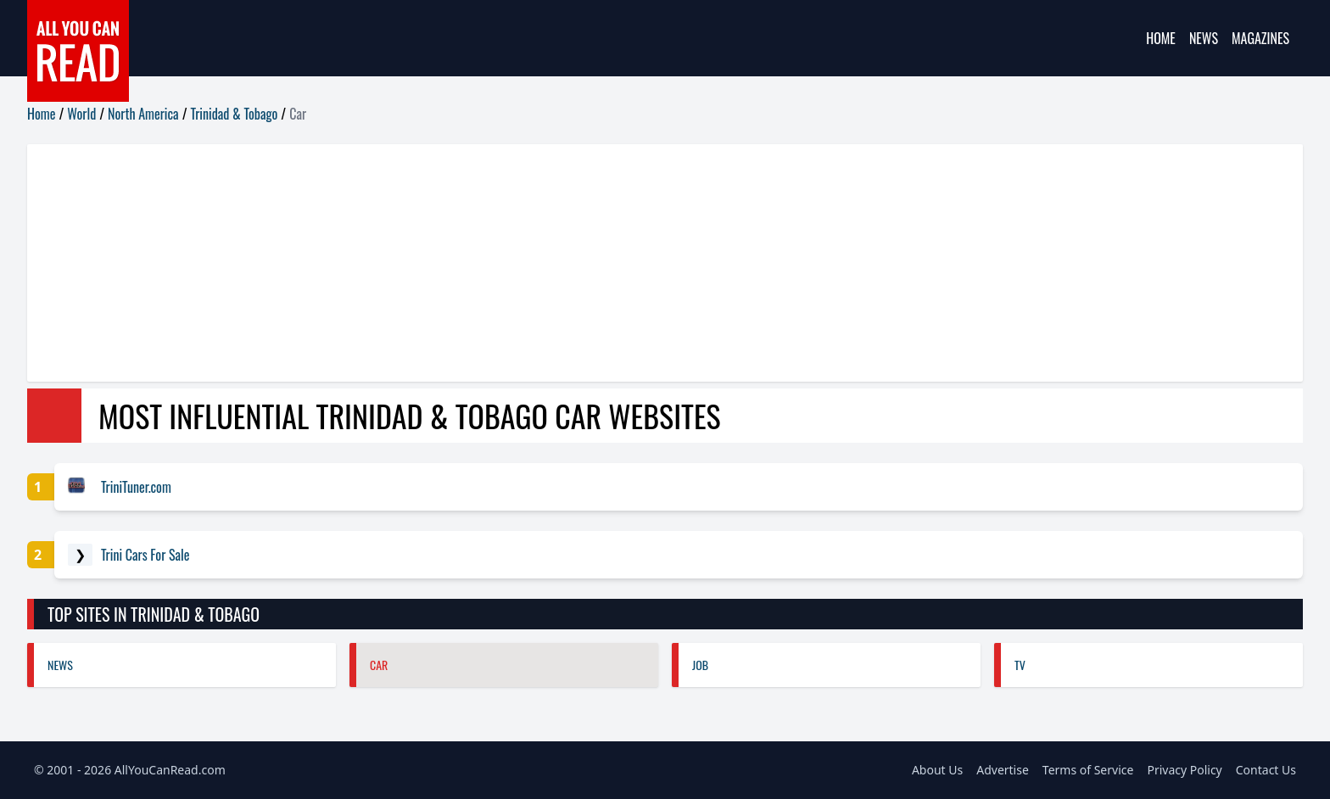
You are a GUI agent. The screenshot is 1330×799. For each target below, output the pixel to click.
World (81, 113)
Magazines (1260, 38)
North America (143, 113)
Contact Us (1266, 770)
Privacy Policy (1184, 770)
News (1203, 38)
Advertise (1002, 770)
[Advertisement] (536, 263)
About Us (937, 770)
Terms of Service (1088, 770)
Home (1161, 38)
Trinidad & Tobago (234, 113)
